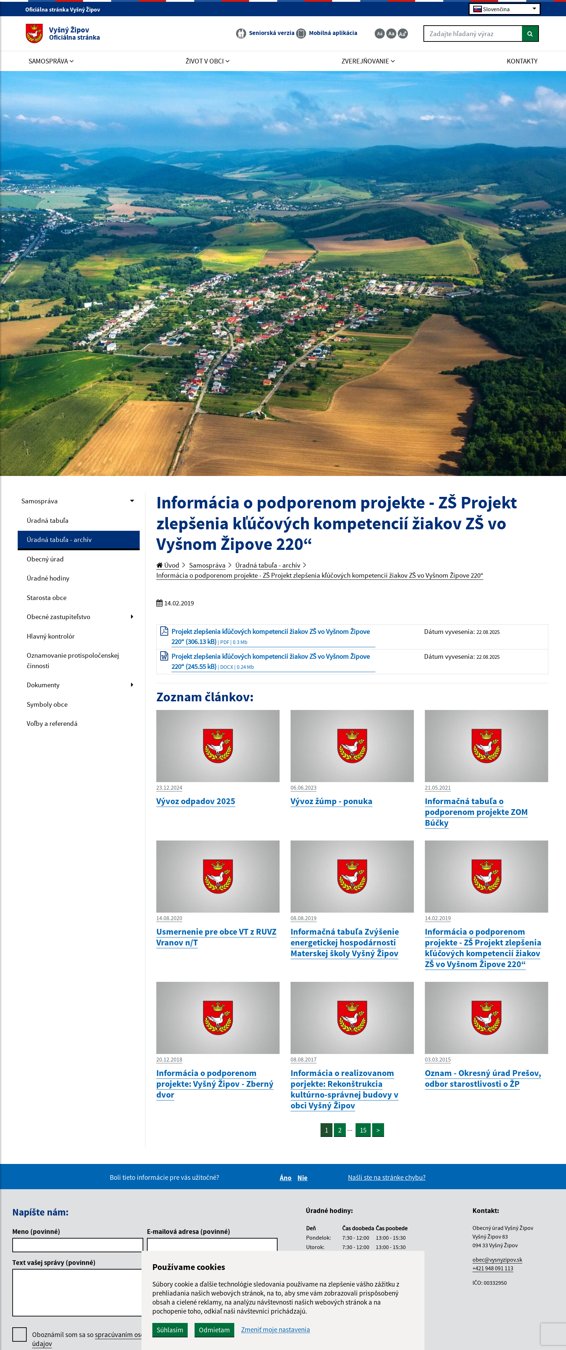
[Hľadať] (530, 33)
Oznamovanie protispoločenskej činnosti (73, 660)
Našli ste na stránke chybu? (387, 1177)
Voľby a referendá (52, 723)
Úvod (167, 565)
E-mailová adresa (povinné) (188, 1231)
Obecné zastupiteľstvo (58, 616)
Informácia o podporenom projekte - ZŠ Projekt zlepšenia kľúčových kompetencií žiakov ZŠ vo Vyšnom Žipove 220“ (319, 575)
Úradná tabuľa (48, 520)
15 (363, 1130)
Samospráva (39, 501)
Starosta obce (46, 597)
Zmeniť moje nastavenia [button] (275, 1329)
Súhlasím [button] (170, 1329)
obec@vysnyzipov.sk (497, 1259)
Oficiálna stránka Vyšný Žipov (65, 9)
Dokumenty (43, 684)
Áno (287, 1177)
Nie (303, 1177)
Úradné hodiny (48, 578)
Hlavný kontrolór (51, 636)
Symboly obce (47, 704)
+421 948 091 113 (493, 1268)
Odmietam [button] (214, 1329)
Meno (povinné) (36, 1231)
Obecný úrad (45, 559)
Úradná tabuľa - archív (59, 539)
